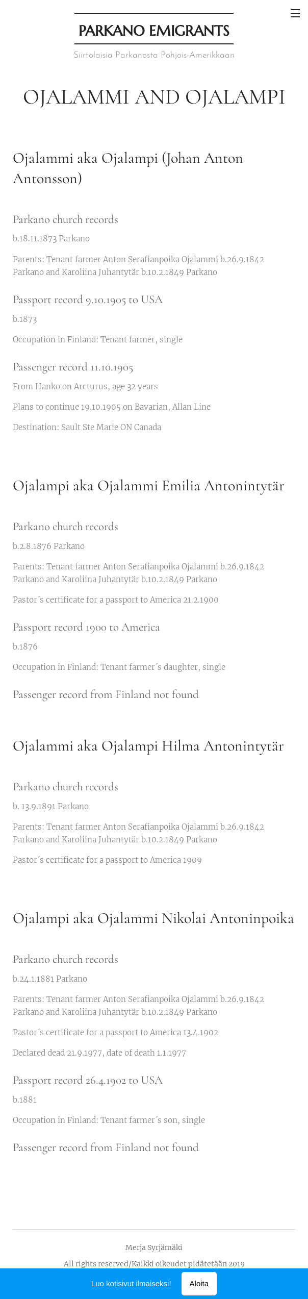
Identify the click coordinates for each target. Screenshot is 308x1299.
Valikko (295, 13)
